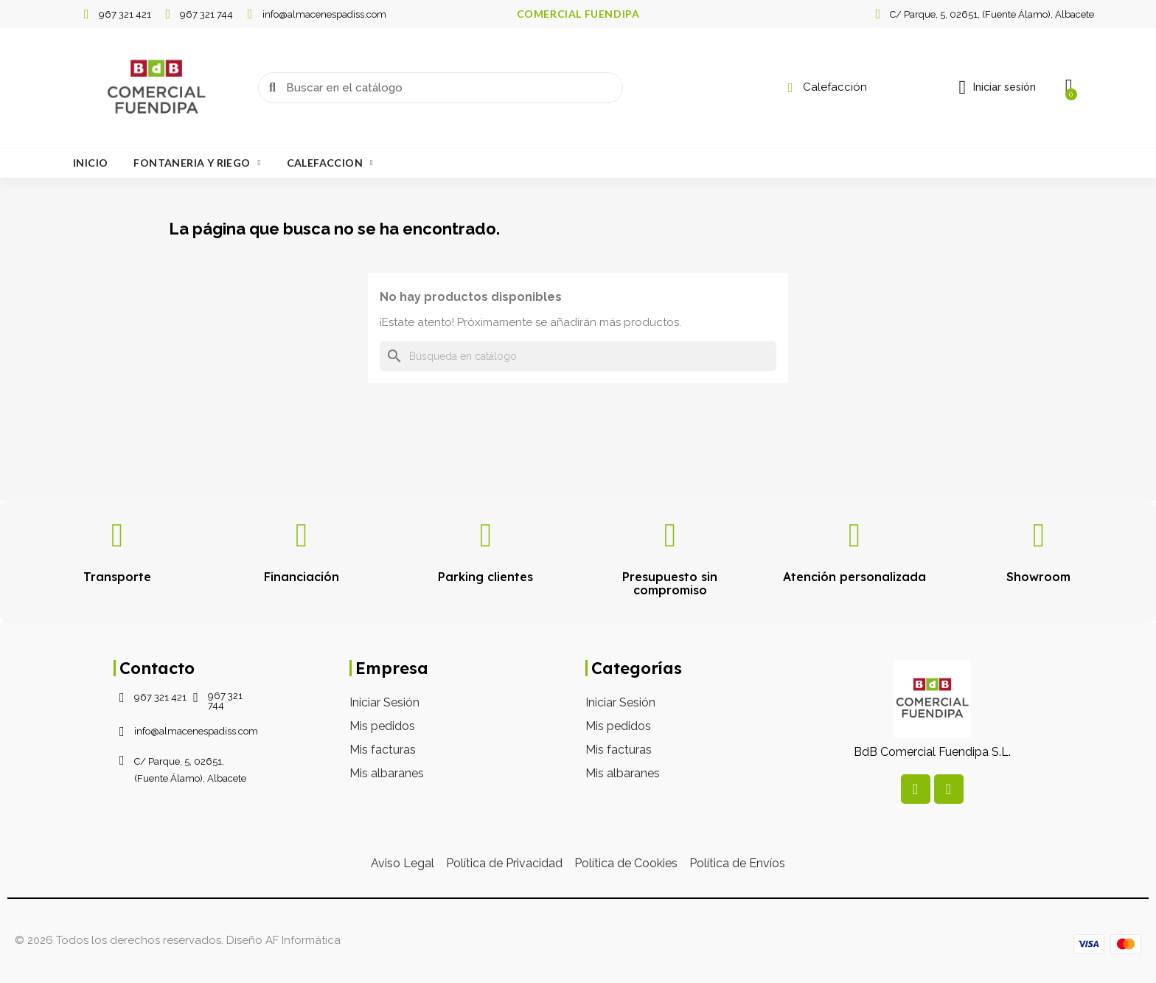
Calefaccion (330, 163)
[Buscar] (578, 356)
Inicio (90, 162)
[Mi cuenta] (996, 87)
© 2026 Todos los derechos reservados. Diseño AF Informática (178, 940)
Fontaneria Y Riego (196, 163)
